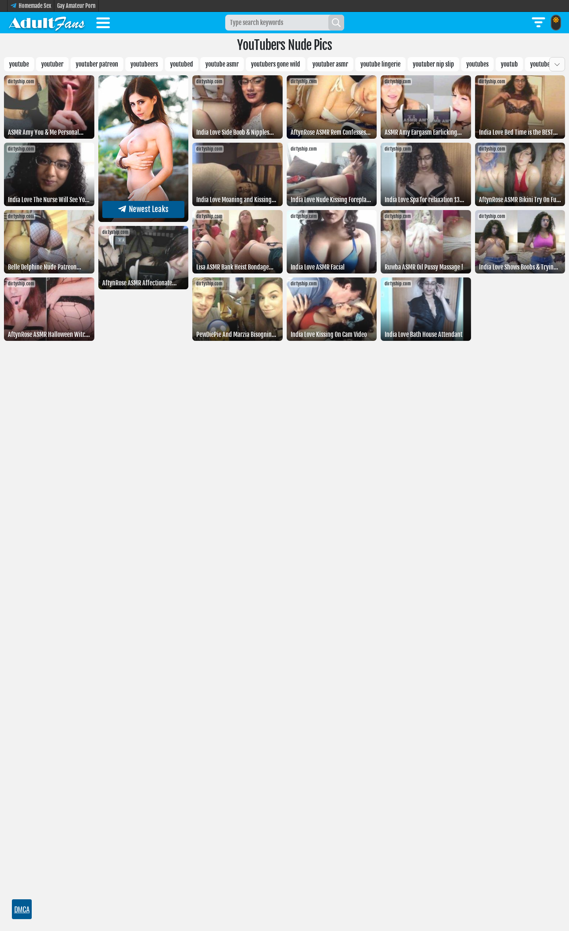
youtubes (477, 64)
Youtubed (181, 64)
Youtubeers (144, 64)
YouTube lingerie (380, 64)
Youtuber (52, 64)
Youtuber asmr (330, 64)
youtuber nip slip (433, 64)
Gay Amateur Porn (76, 5)
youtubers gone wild (275, 64)
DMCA (22, 909)
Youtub (509, 64)
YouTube (19, 64)
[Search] (336, 23)
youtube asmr (222, 64)
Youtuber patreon (97, 64)
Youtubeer (542, 64)
